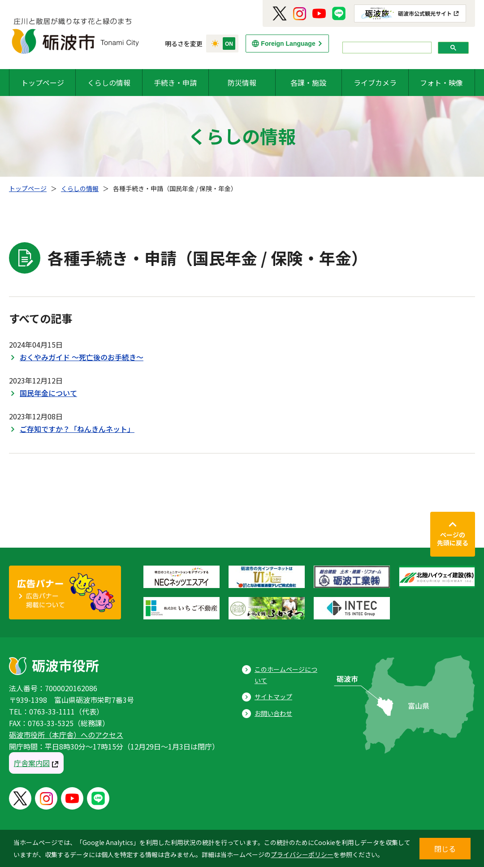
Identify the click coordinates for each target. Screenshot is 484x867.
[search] (386, 47)
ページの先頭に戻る (452, 538)
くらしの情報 (108, 82)
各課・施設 (308, 82)
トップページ (42, 82)
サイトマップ (273, 696)
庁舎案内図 (32, 763)
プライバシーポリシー (302, 854)
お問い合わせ (273, 713)
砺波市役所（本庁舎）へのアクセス (66, 734)
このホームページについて (286, 675)
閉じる (445, 848)
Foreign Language (288, 43)
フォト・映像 (441, 82)
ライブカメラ (375, 82)
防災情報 (242, 82)
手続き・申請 (175, 82)
